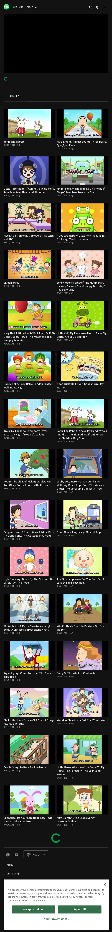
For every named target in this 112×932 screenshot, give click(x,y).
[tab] (15, 96)
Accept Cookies (33, 923)
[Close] (105, 898)
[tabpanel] (56, 474)
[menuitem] (18, 7)
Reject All (79, 923)
